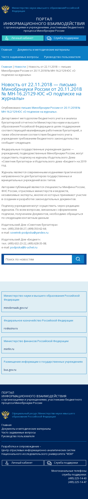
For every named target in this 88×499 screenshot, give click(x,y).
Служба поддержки (61, 38)
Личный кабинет (17, 38)
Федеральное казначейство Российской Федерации (44, 324)
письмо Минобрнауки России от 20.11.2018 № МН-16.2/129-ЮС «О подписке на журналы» (40, 109)
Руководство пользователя (62, 57)
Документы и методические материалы (43, 49)
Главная (6, 49)
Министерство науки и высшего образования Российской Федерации (44, 302)
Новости (20, 66)
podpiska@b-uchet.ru (23, 247)
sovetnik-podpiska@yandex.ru (29, 232)
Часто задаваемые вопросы (20, 57)
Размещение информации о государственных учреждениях (44, 366)
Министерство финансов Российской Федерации (44, 345)
